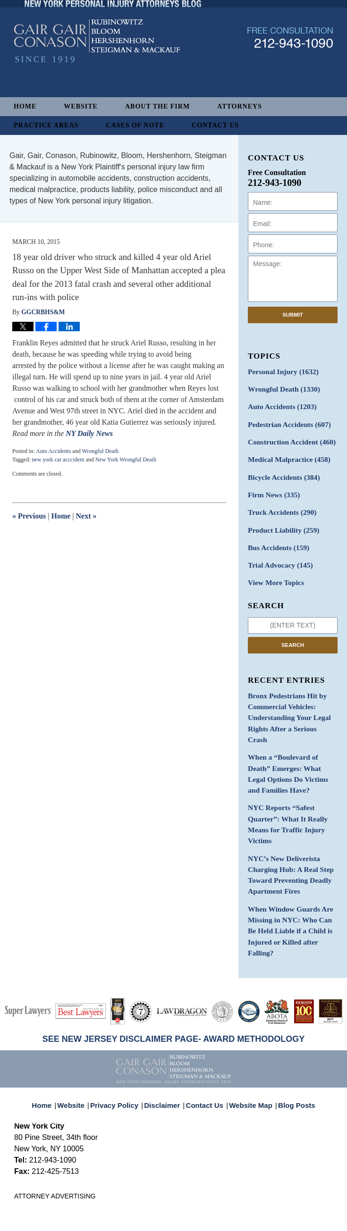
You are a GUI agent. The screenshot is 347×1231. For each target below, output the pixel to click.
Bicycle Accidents (280, 470)
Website (81, 106)
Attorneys (239, 106)
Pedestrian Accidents (285, 420)
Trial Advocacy (277, 552)
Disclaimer (165, 1032)
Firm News (271, 486)
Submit (292, 315)
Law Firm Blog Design (288, 1220)
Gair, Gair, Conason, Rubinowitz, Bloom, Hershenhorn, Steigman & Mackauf (169, 1209)
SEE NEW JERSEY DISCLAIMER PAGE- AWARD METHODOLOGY (173, 971)
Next (86, 516)
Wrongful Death (100, 451)
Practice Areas (46, 125)
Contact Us (215, 125)
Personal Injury (280, 371)
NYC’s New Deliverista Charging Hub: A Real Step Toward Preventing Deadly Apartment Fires (286, 824)
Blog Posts (291, 1032)
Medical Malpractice (285, 453)
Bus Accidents (275, 536)
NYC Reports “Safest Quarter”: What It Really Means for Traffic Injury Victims (284, 778)
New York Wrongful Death (125, 459)
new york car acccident (58, 459)
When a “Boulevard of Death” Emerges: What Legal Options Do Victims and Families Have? (292, 737)
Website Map (248, 1032)
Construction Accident (287, 437)
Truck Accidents (279, 503)
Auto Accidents (53, 451)
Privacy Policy (121, 1032)
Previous (29, 516)
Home (25, 106)
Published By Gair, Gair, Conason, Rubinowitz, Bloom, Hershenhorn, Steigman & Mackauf (290, 63)
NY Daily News (90, 433)
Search (292, 631)
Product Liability (280, 519)
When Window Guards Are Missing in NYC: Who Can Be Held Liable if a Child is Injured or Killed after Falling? (292, 871)
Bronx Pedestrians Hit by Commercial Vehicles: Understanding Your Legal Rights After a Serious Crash (288, 696)
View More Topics (273, 569)
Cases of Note (135, 125)
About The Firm (157, 106)
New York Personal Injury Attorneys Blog (97, 67)
